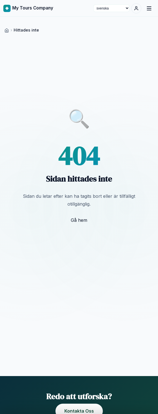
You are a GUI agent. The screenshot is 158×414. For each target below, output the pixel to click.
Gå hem (79, 220)
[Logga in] (136, 8)
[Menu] (149, 8)
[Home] (6, 30)
